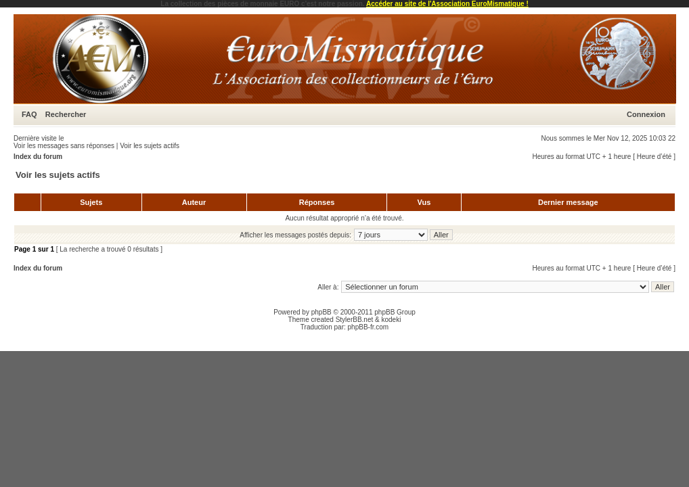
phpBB (321, 312)
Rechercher (66, 114)
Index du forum (38, 156)
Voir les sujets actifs (149, 145)
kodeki (391, 319)
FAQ (29, 114)
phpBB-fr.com (368, 327)
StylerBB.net (355, 319)
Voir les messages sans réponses (64, 145)
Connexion (646, 114)
